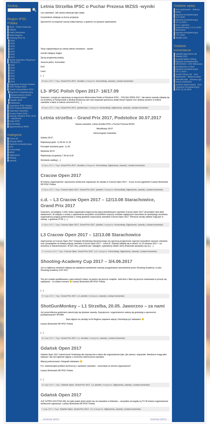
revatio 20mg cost (184, 74)
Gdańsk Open (67, 385)
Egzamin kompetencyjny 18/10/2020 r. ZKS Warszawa (189, 62)
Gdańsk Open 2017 (61, 348)
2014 (12, 57)
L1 (78, 338)
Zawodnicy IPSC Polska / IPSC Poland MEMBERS (21, 106)
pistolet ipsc (82, 107)
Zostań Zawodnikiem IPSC (21, 89)
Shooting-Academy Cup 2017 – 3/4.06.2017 (86, 261)
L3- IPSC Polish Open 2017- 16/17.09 (80, 91)
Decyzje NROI (16, 141)
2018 (12, 46)
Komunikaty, (102, 81)
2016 (12, 51)
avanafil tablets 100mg (186, 59)
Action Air (13, 138)
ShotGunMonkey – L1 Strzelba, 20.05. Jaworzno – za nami (103, 305)
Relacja (12, 158)
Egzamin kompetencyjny (20, 144)
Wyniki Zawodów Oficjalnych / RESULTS (22, 61)
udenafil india (182, 79)
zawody (12, 160)
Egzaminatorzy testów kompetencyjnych (21, 96)
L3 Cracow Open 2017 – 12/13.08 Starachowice (91, 234)
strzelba (80, 81)
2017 (12, 49)
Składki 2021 (181, 38)
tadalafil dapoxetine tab (186, 54)
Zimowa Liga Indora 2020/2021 (188, 80)
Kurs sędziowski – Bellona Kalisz (188, 75)
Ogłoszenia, (117, 107)
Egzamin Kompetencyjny (21, 92)
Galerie (12, 29)
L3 (95, 251)
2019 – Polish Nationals (20, 27)
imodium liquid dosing (186, 84)
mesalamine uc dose (185, 66)
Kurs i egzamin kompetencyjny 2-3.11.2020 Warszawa (188, 27)
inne (11, 147)
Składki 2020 (16, 100)
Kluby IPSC (14, 121)
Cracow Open (70, 251)
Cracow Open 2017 (61, 175)
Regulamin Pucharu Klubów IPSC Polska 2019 (22, 85)
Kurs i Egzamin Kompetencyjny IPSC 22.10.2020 (189, 87)
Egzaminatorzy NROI (19, 126)
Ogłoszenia (14, 155)
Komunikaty (14, 124)
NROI (12, 152)
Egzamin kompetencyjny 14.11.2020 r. (187, 21)
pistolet (99, 189)
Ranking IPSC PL (17, 38)
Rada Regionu (16, 35)
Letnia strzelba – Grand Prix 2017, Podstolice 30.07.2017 (101, 117)
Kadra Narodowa (17, 32)
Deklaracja (15, 103)
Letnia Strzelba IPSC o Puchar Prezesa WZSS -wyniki (98, 6)
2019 (12, 43)
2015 (12, 54)
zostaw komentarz (125, 81)
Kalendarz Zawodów (18, 111)
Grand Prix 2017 (68, 81)
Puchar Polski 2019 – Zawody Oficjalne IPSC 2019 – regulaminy (22, 116)
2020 (12, 40)
